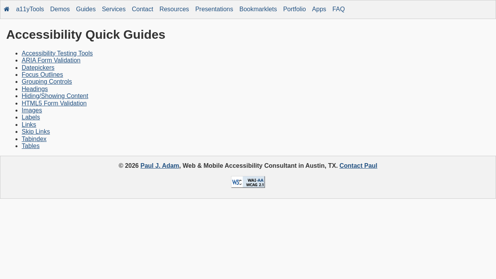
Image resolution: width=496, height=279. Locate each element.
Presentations (214, 9)
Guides (86, 9)
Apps (319, 9)
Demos (60, 9)
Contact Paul (358, 165)
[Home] (7, 9)
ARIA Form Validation (51, 60)
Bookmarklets (258, 9)
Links (29, 124)
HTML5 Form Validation (54, 103)
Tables (31, 146)
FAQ (338, 9)
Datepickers (38, 67)
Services (114, 9)
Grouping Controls (47, 81)
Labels (31, 117)
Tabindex (34, 139)
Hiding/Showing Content (55, 96)
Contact (142, 9)
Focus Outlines (42, 74)
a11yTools (30, 9)
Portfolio (294, 9)
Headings (35, 89)
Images (32, 110)
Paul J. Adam (159, 165)
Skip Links (36, 131)
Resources (174, 9)
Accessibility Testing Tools (57, 53)
